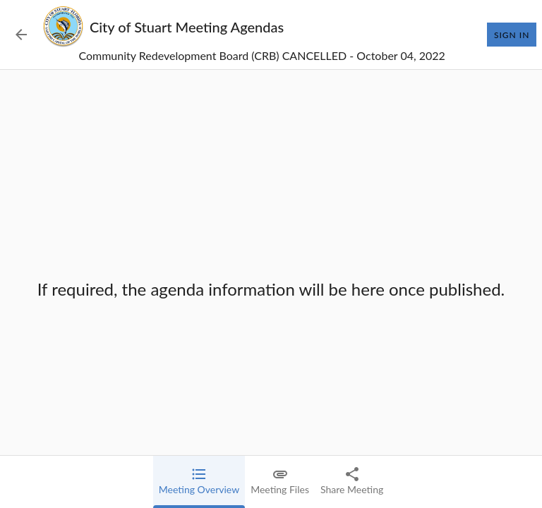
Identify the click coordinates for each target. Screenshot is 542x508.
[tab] (199, 482)
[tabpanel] (271, 289)
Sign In (511, 35)
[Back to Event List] (21, 34)
